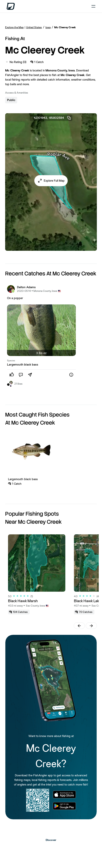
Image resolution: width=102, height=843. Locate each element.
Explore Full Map (54, 181)
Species (11, 360)
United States (34, 27)
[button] (51, 180)
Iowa (48, 27)
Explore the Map (14, 27)
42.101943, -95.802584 (52, 118)
